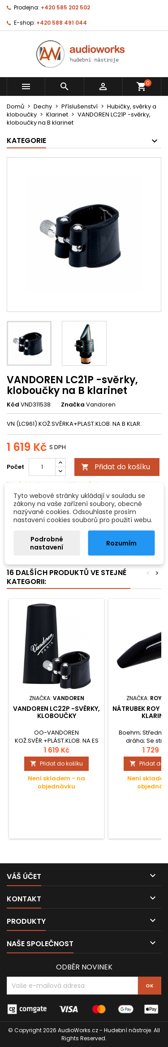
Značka (73, 405)
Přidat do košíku (115, 467)
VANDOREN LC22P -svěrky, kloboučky (56, 712)
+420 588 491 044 (61, 22)
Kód (13, 405)
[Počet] (42, 467)
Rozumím (121, 543)
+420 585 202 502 (65, 7)
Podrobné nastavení (46, 543)
